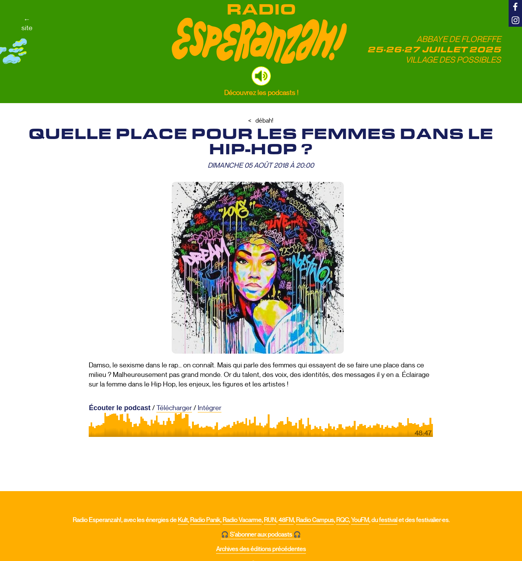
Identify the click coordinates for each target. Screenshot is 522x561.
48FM (286, 520)
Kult (183, 520)
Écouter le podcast (119, 408)
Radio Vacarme (242, 520)
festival (388, 520)
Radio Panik (205, 520)
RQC (342, 520)
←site (27, 23)
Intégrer (209, 408)
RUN (270, 520)
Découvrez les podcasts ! (261, 93)
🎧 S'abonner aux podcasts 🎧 (261, 534)
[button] (261, 76)
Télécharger (174, 408)
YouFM (360, 520)
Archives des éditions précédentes (261, 549)
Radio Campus (315, 520)
